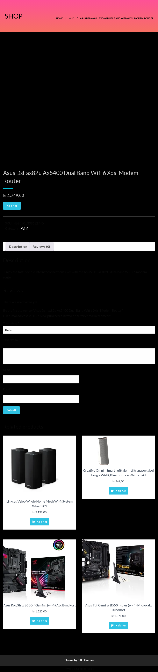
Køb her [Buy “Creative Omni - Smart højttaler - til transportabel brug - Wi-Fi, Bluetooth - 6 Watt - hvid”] (120, 490)
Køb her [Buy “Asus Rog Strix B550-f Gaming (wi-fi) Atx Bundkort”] (42, 621)
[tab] (18, 246)
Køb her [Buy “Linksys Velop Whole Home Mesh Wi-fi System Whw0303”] (42, 521)
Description (18, 246)
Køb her (12, 205)
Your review (11, 339)
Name (8, 369)
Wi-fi (71, 18)
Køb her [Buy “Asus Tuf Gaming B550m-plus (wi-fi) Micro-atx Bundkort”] (120, 625)
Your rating (11, 323)
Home (59, 18)
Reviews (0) (41, 246)
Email (7, 389)
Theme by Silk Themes (79, 660)
